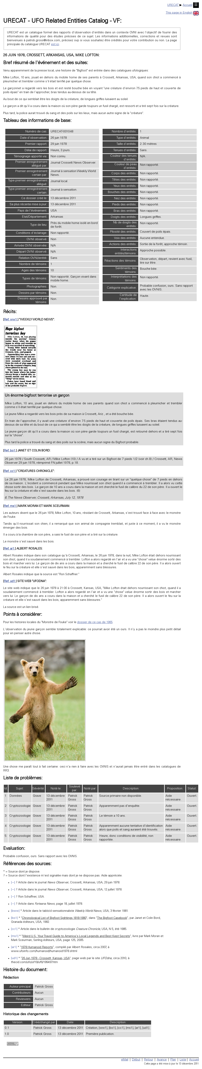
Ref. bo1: (10, 450)
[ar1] (14, 947)
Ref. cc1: (10, 471)
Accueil (187, 5)
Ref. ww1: (11, 319)
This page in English (182, 12)
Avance (162, 1059)
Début (136, 1059)
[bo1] (14, 918)
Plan (173, 1059)
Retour (148, 1059)
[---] (13, 882)
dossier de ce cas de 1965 (94, 622)
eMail (124, 1059)
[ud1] (14, 958)
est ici (55, 44)
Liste (183, 1059)
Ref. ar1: (9, 548)
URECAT (173, 5)
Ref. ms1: (10, 506)
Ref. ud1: (10, 581)
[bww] (15, 911)
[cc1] (14, 929)
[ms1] (14, 936)
